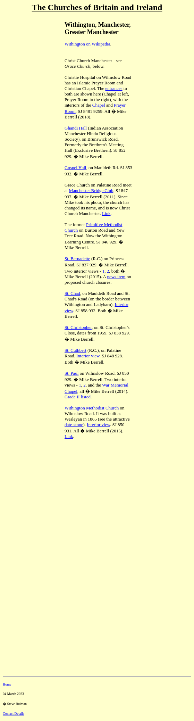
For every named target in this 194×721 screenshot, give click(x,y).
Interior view (88, 355)
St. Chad (72, 293)
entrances (113, 88)
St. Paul (71, 373)
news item (116, 276)
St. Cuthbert (75, 350)
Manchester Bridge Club (91, 190)
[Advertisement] (27, 63)
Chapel (98, 105)
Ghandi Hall (76, 128)
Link (106, 213)
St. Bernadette (77, 258)
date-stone (74, 424)
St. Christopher (78, 327)
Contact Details (13, 713)
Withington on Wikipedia (87, 44)
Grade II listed (78, 396)
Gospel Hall (75, 167)
